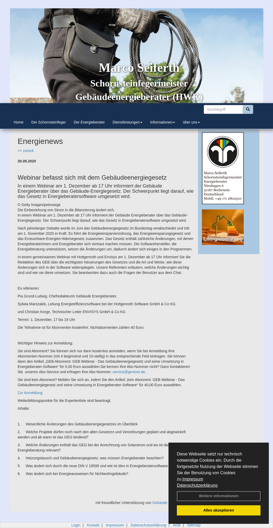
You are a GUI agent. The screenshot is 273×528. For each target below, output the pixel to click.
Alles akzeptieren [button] (218, 510)
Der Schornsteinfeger (48, 122)
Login (75, 525)
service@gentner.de (129, 372)
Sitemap (194, 525)
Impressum (192, 479)
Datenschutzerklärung (197, 485)
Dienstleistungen (127, 122)
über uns (191, 122)
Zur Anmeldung (30, 393)
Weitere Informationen (219, 496)
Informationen (162, 122)
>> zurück (26, 151)
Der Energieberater (89, 122)
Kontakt (93, 525)
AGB (177, 525)
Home (19, 122)
